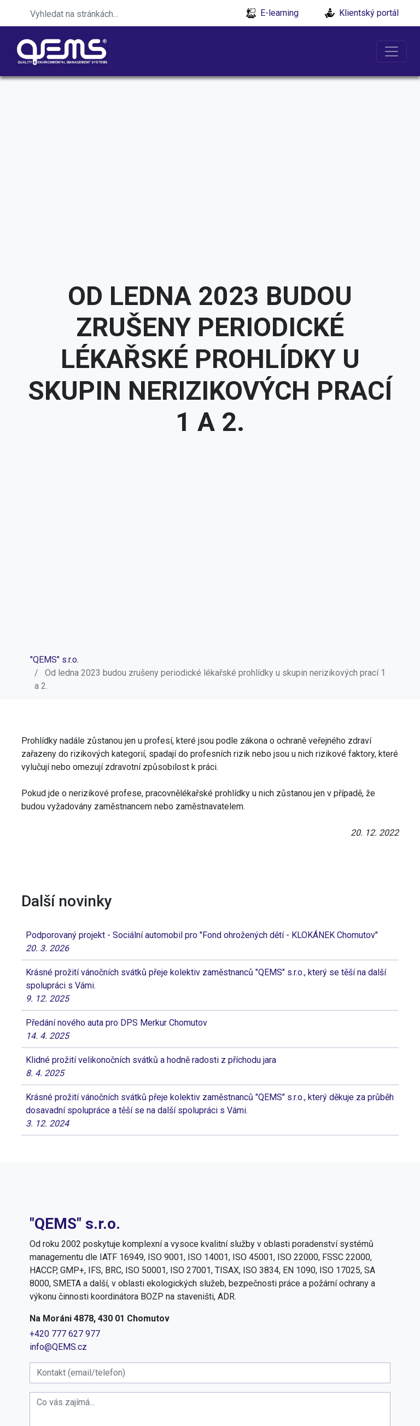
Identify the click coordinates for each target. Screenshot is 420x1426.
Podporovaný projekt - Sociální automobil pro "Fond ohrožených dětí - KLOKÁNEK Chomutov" (210, 942)
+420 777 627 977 (65, 1334)
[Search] (92, 13)
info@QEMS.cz (58, 1347)
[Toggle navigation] (391, 51)
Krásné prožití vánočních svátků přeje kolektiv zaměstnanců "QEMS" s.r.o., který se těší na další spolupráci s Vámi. (210, 986)
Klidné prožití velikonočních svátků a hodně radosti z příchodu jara (210, 1067)
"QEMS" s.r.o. (54, 659)
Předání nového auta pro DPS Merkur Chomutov (210, 1030)
